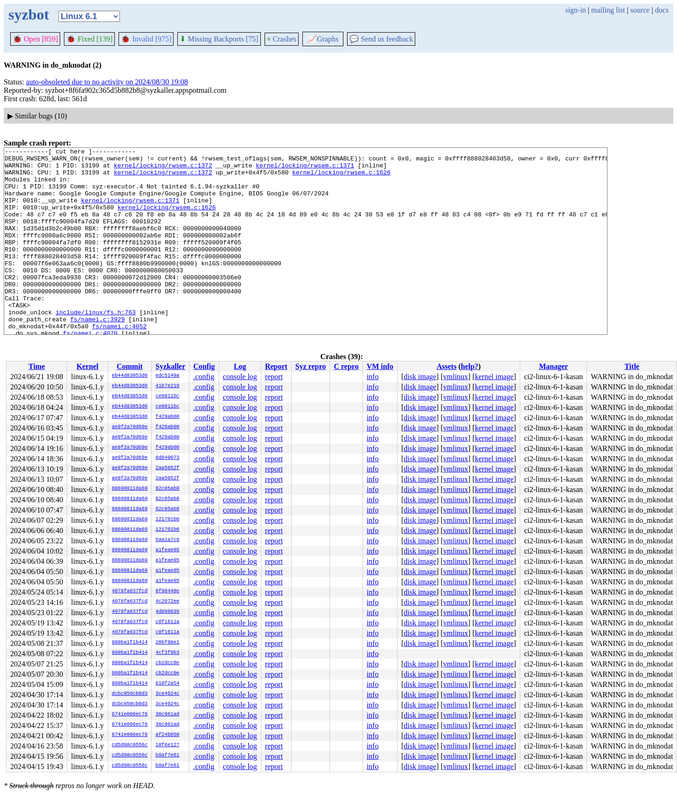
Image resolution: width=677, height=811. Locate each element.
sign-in (575, 10)
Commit (130, 366)
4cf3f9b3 (167, 653)
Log (240, 366)
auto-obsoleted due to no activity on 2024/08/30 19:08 (107, 82)
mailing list (608, 10)
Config (204, 366)
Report (276, 366)
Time (36, 366)
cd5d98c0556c (130, 745)
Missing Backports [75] (219, 39)
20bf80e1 (167, 642)
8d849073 (167, 458)
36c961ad (167, 714)
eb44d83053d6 (130, 376)
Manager (553, 366)
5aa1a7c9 (167, 540)
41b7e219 (167, 386)
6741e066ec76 (130, 714)
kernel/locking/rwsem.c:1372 (163, 169)
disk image (420, 377)
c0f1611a (167, 622)
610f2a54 (167, 683)
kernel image (494, 377)
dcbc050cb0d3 (130, 694)
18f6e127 (167, 745)
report (274, 377)
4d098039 (167, 612)
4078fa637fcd (130, 591)
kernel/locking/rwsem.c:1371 (305, 169)
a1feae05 (167, 550)
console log (240, 377)
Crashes (282, 39)
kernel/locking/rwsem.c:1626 (341, 177)
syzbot (28, 14)
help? (469, 366)
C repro (346, 366)
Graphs (322, 39)
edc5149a (167, 376)
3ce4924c (167, 694)
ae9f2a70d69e (130, 427)
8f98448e (167, 591)
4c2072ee (167, 601)
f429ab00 (167, 417)
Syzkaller (170, 366)
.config (203, 377)
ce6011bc (167, 396)
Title (631, 366)
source (640, 10)
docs (662, 10)
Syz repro (310, 366)
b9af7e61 (167, 755)
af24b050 (167, 735)
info (373, 377)
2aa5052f (167, 468)
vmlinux (455, 377)
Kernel (87, 366)
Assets (447, 366)
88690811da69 (130, 488)
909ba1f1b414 (130, 642)
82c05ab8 (167, 488)
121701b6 (167, 519)
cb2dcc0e (167, 663)
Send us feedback (381, 39)
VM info (380, 366)
